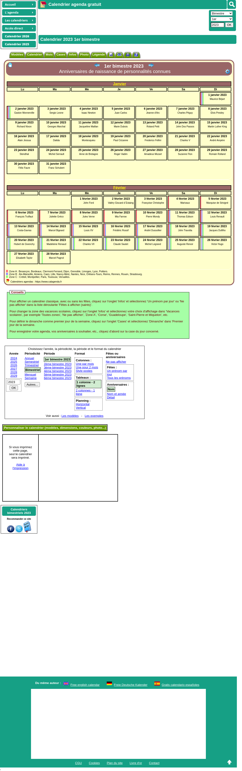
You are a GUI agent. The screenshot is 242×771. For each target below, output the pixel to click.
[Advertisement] (123, 20)
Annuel (29, 358)
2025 (13, 361)
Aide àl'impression (20, 466)
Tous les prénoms (119, 378)
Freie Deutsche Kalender (131, 685)
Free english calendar (85, 685)
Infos (72, 54)
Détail (111, 397)
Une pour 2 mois (87, 367)
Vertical (81, 407)
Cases (60, 54)
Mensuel (30, 374)
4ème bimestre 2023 (58, 371)
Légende (98, 54)
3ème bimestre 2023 (58, 367)
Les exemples (94, 416)
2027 (13, 368)
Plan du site (115, 763)
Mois (49, 54)
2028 (13, 372)
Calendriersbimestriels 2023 (19, 511)
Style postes (84, 371)
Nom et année (116, 394)
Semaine (31, 378)
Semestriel (32, 361)
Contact (154, 763)
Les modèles (70, 416)
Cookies (94, 763)
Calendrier (34, 54)
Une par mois (85, 364)
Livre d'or (136, 763)
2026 (13, 365)
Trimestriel (32, 365)
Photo (84, 54)
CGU (78, 763)
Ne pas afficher (116, 361)
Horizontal (83, 404)
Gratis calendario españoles (180, 685)
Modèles (17, 54)
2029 (13, 375)
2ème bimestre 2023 (58, 364)
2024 (13, 358)
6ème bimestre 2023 (58, 378)
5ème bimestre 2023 (58, 374)
